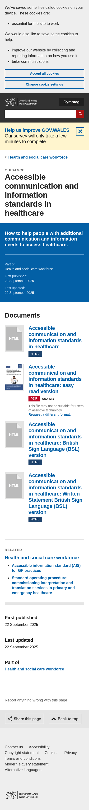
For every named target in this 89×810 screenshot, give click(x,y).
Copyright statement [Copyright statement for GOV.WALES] (22, 753)
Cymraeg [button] (72, 102)
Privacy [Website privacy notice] (70, 753)
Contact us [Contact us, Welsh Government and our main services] (14, 747)
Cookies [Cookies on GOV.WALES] (51, 753)
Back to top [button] (68, 719)
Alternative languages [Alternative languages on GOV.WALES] (23, 770)
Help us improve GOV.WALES (37, 130)
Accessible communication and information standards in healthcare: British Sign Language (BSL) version (14, 434)
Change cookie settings (44, 84)
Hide (80, 131)
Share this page (27, 719)
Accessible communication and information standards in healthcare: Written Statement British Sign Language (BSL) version (14, 485)
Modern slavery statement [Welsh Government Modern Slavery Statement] (26, 764)
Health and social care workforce (38, 157)
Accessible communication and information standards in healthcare (14, 338)
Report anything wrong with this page (36, 700)
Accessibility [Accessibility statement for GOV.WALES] (39, 747)
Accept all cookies (44, 73)
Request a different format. (49, 414)
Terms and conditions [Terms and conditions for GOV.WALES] (23, 758)
